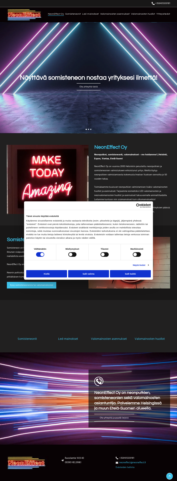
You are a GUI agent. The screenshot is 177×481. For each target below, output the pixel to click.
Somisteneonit (27, 338)
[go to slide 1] (86, 129)
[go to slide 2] (88, 129)
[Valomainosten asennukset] (109, 323)
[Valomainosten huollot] (150, 323)
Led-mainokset (68, 338)
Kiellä (46, 273)
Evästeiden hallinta (125, 467)
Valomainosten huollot (150, 338)
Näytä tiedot (139, 265)
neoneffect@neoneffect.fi (132, 463)
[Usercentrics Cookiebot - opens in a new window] (138, 206)
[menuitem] (55, 14)
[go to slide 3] (90, 129)
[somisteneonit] (27, 323)
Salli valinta (89, 273)
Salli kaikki (130, 273)
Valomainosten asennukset (109, 338)
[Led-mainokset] (68, 323)
